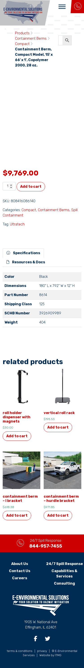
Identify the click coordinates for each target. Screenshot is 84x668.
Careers (19, 578)
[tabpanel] (42, 301)
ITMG (58, 655)
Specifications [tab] (23, 253)
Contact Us (19, 571)
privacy (42, 651)
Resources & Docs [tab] (25, 262)
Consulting (64, 583)
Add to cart (30, 186)
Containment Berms (31, 38)
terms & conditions (19, 651)
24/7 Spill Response (64, 564)
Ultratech (17, 224)
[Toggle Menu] (62, 6)
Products (22, 33)
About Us (19, 564)
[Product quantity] (9, 186)
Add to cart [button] (17, 436)
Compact (22, 44)
